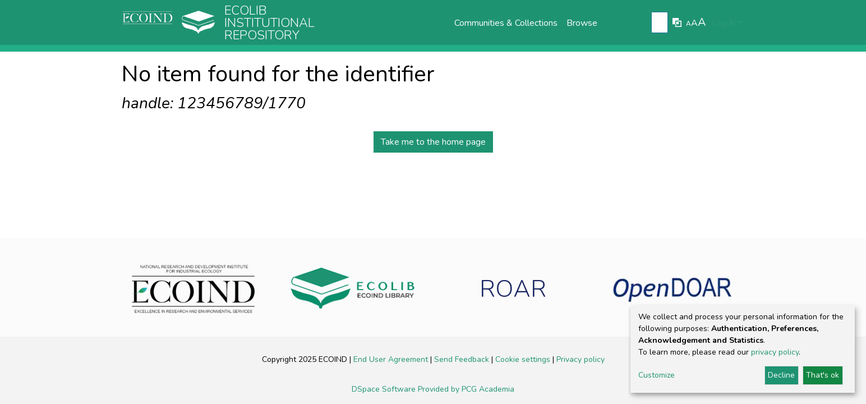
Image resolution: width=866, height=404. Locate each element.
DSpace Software (385, 389)
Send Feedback (462, 359)
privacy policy (775, 352)
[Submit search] (661, 23)
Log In (724, 23)
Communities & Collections (506, 23)
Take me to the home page (433, 142)
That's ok (822, 375)
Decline (781, 375)
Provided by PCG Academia (466, 389)
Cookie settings (523, 359)
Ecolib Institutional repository (269, 23)
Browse (581, 23)
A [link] (688, 23)
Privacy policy (580, 359)
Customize (656, 375)
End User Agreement (391, 359)
